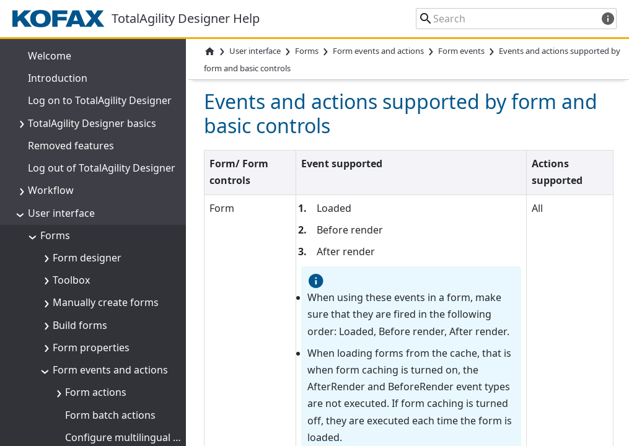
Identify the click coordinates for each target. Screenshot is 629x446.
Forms (307, 50)
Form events (461, 50)
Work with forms (92, 251)
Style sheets (68, 363)
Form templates (77, 274)
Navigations (68, 297)
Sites (51, 431)
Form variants (72, 409)
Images (57, 386)
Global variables (77, 319)
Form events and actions (378, 50)
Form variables (87, 184)
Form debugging (92, 229)
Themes (58, 341)
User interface (255, 50)
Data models (82, 207)
